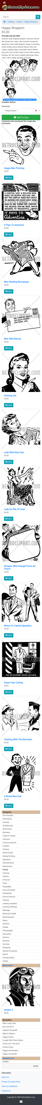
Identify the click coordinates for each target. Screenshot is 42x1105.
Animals (6, 822)
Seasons (6, 941)
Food (5, 883)
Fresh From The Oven (11, 1044)
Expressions (7, 866)
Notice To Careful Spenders (17, 625)
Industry (6, 900)
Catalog (11, 22)
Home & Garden (9, 890)
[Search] (19, 17)
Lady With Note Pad (14, 452)
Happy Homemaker (10, 1050)
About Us (5, 1077)
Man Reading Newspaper (16, 281)
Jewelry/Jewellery (10, 903)
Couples (6, 846)
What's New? (8, 965)
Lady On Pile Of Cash (14, 509)
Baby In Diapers (9, 1033)
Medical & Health (9, 914)
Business (6, 832)
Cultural (6, 849)
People (5, 927)
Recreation (7, 934)
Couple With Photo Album (13, 1040)
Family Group (8, 1047)
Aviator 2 (8, 1009)
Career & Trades (9, 836)
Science (6, 937)
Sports (5, 954)
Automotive (7, 829)
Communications (9, 843)
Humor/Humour (9, 897)
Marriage (6, 910)
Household (7, 893)
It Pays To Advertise (14, 225)
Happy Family (8, 1037)
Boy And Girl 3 (8, 1027)
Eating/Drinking (9, 856)
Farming (6, 873)
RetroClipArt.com (28, 1097)
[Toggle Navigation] (4, 2)
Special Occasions (10, 951)
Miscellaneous (8, 917)
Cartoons (6, 839)
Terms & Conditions (9, 1086)
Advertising (7, 819)
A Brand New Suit (12, 796)
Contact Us (6, 1091)
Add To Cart (21, 117)
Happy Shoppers (31, 22)
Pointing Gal (10, 395)
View (8, 178)
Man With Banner (12, 338)
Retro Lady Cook (9, 1023)
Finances (6, 880)
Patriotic (6, 924)
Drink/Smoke (8, 853)
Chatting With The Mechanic (18, 739)
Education (7, 859)
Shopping (6, 947)
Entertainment (8, 863)
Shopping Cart (8, 1058)
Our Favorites (8, 815)
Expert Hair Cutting (13, 682)
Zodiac (5, 961)
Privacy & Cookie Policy (11, 1082)
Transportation (8, 958)
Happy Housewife (10, 1054)
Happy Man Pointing (14, 168)
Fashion (6, 876)
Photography (8, 930)
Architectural (8, 826)
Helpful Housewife (10, 1030)
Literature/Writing (10, 907)
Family (19, 22)
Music (5, 920)
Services (6, 944)
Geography (7, 887)
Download (6, 106)
